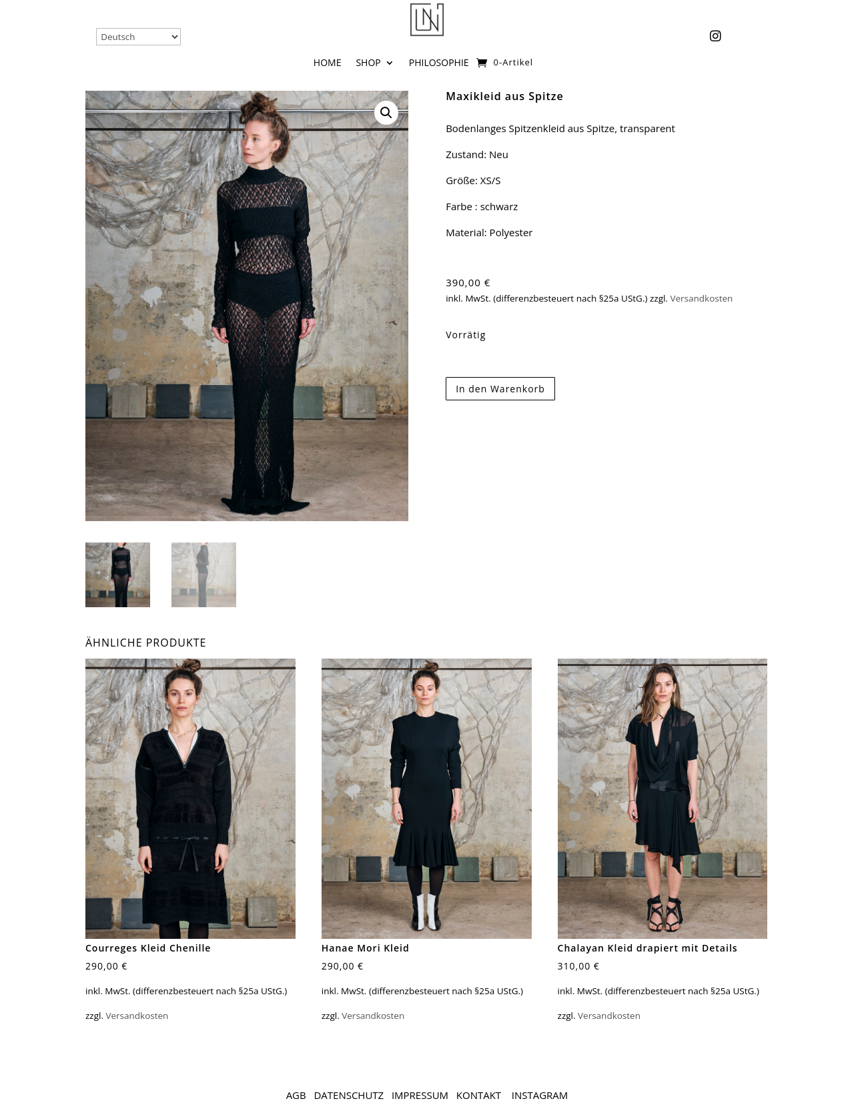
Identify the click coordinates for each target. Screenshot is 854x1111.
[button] (386, 113)
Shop (368, 63)
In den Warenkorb (500, 388)
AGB (296, 1095)
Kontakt (480, 1095)
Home (328, 63)
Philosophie (439, 63)
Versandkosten (701, 298)
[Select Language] (138, 36)
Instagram (540, 1095)
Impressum (420, 1095)
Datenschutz (349, 1095)
